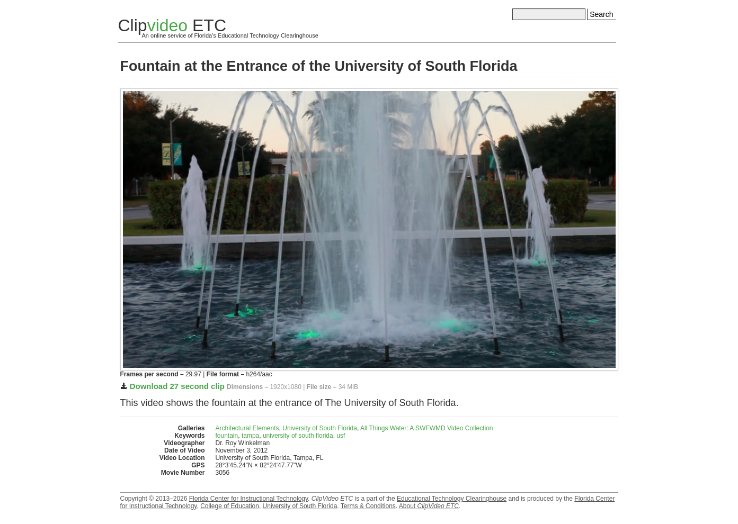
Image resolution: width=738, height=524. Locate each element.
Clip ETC (172, 25)
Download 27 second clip (177, 386)
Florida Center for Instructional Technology (248, 498)
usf (340, 435)
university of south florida (298, 435)
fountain (227, 435)
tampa (250, 435)
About (429, 506)
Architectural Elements (247, 428)
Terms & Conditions (368, 506)
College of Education (229, 506)
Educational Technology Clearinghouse (451, 498)
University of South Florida (319, 428)
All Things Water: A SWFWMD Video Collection (426, 428)
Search (601, 14)
